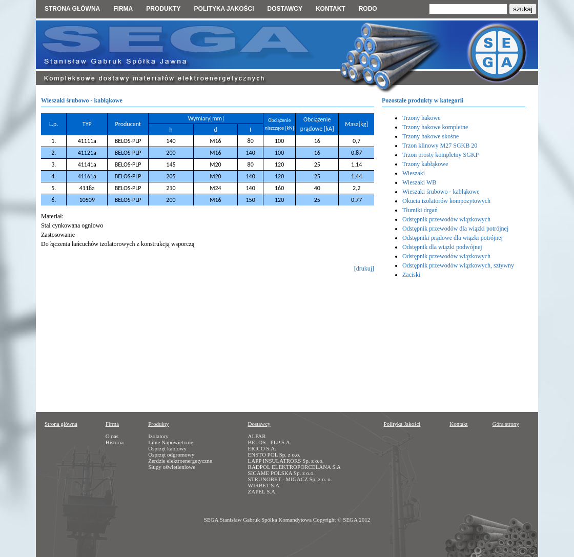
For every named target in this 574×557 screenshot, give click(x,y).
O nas (112, 436)
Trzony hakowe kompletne (435, 127)
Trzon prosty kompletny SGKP (440, 154)
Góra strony (506, 424)
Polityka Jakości (402, 424)
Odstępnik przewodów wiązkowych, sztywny (458, 265)
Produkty (163, 8)
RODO (368, 8)
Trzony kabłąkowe (425, 164)
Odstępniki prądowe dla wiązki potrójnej (452, 237)
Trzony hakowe (421, 117)
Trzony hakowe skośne (430, 136)
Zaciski (411, 274)
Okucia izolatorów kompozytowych (446, 200)
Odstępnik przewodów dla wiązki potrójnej (455, 228)
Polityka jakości (224, 8)
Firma (123, 8)
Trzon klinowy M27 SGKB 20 (439, 145)
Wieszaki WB (419, 182)
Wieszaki (413, 173)
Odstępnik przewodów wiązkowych (446, 219)
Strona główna (72, 8)
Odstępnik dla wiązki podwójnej (442, 247)
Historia (115, 442)
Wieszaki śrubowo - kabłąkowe (440, 191)
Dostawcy (284, 8)
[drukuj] (364, 268)
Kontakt (330, 8)
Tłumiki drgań (420, 210)
